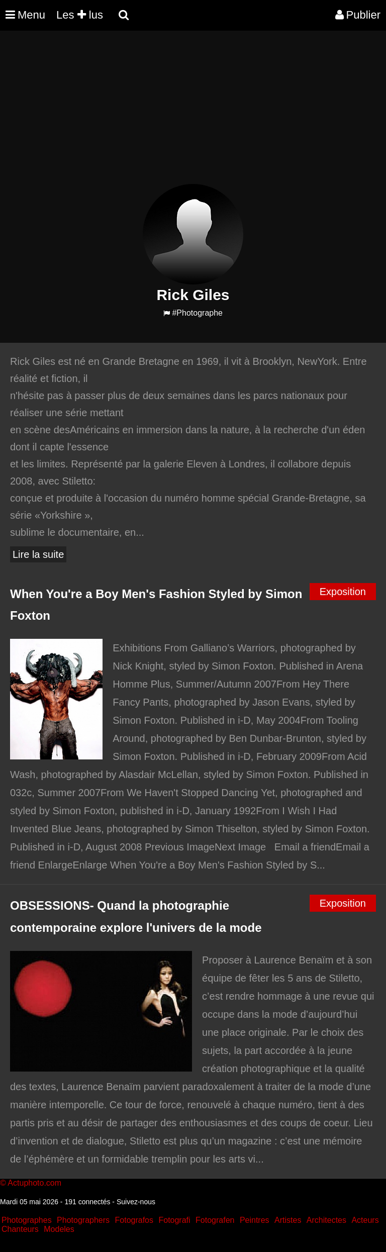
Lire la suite (38, 554)
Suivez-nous (136, 1202)
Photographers (83, 1220)
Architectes (326, 1220)
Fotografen (215, 1220)
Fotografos (134, 1220)
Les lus (79, 15)
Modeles (59, 1229)
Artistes (287, 1220)
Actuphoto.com (34, 1183)
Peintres (254, 1220)
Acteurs (364, 1220)
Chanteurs (20, 1229)
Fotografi (174, 1220)
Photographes (27, 1220)
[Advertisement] (183, 113)
